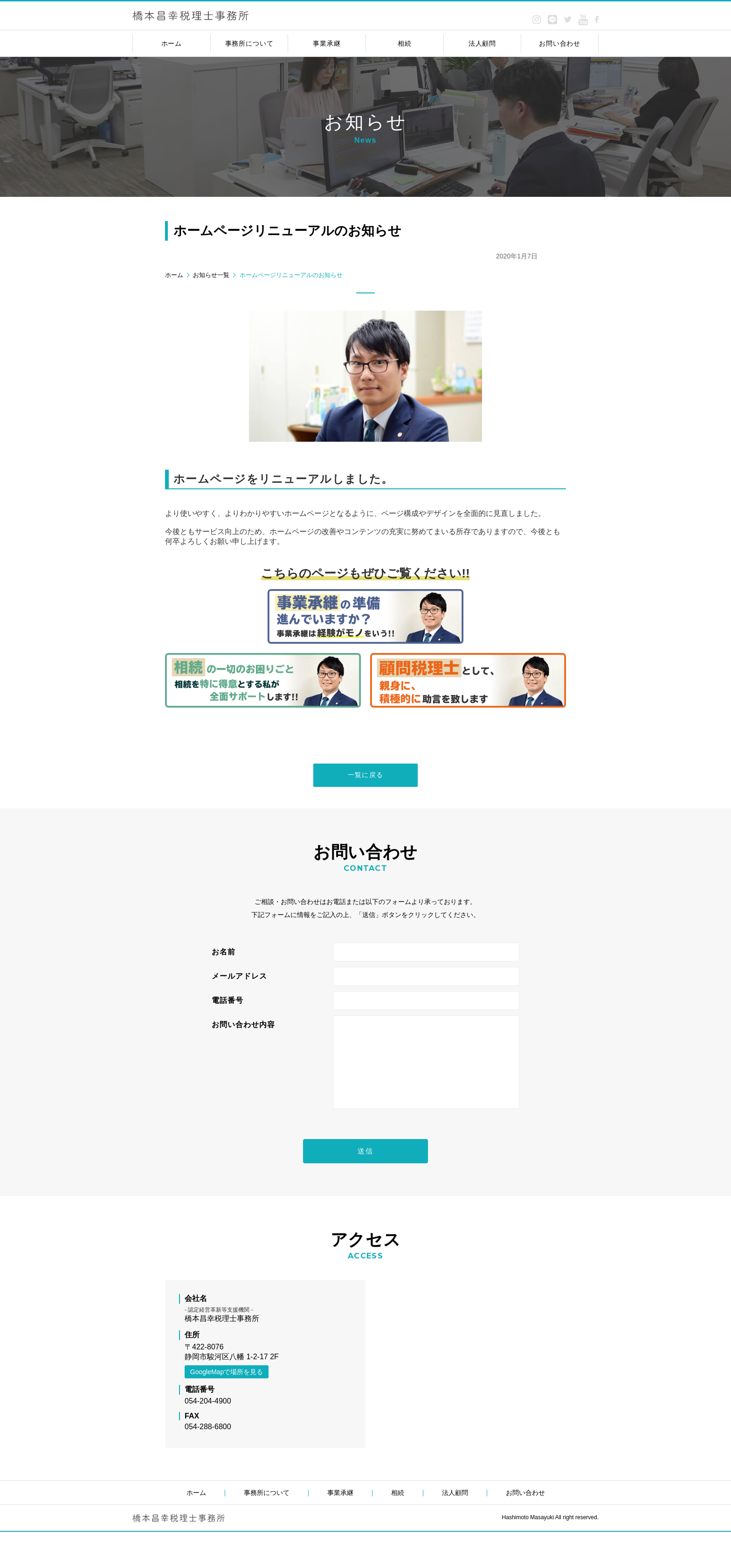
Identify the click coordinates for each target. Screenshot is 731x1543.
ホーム (174, 274)
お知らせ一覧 (211, 274)
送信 (365, 1161)
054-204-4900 (208, 1412)
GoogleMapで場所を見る (226, 1383)
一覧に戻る (366, 776)
